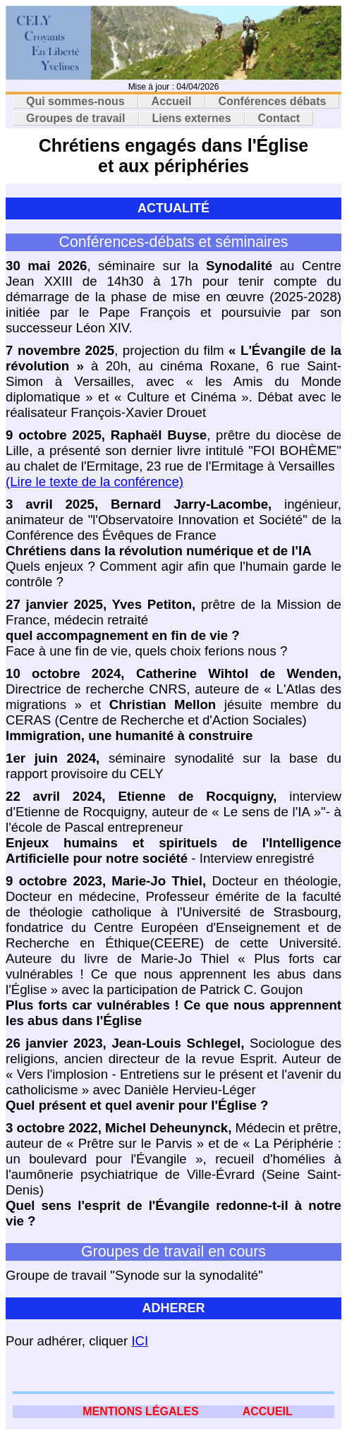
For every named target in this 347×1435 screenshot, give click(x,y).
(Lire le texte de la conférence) (94, 481)
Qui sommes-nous (75, 101)
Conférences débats (273, 101)
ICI (139, 1340)
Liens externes (191, 118)
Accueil (172, 101)
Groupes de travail (76, 118)
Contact (279, 118)
